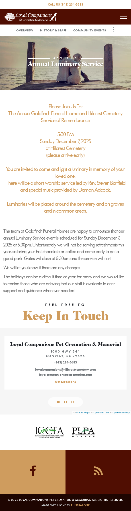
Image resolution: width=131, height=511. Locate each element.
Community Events (89, 30)
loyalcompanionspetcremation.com (65, 374)
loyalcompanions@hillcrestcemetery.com (65, 369)
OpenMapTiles (101, 412)
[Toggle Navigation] (113, 29)
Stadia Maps (83, 412)
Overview (24, 30)
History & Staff (53, 30)
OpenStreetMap (121, 412)
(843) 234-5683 (72, 4)
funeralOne (80, 505)
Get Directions (65, 382)
